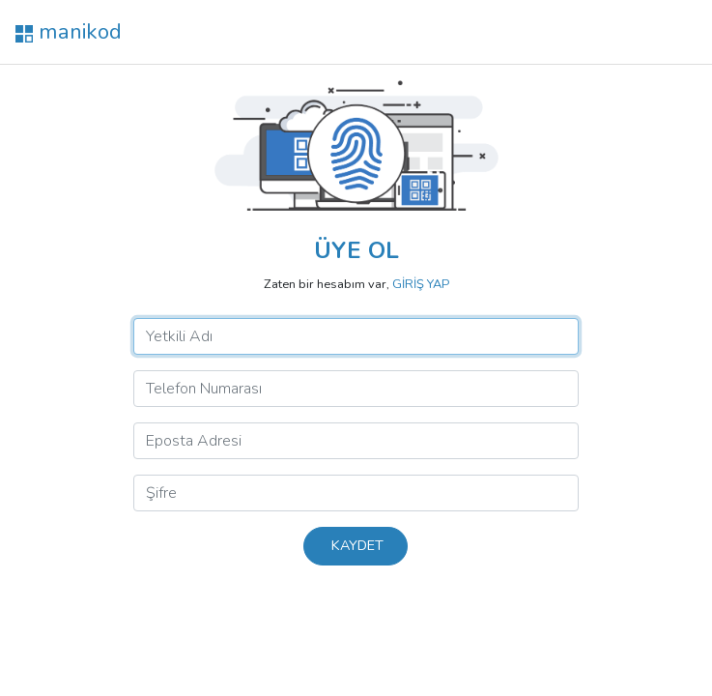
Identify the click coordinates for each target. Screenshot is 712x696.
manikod (68, 31)
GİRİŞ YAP (420, 284)
